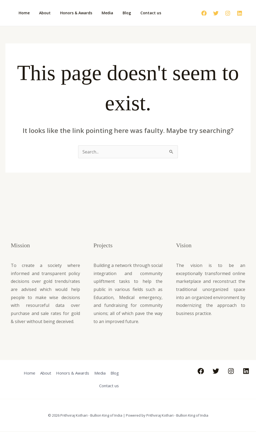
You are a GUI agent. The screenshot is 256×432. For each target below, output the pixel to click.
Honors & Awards (71, 12)
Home (23, 12)
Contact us (140, 12)
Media (100, 12)
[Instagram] (227, 13)
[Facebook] (204, 13)
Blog (118, 12)
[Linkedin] (239, 13)
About (42, 12)
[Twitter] (216, 13)
